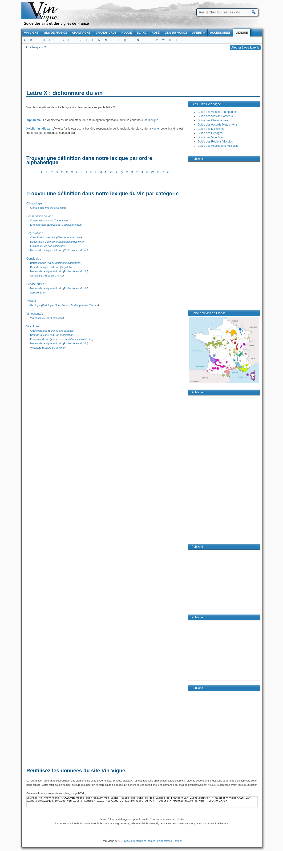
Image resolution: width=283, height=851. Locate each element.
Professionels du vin (75, 250)
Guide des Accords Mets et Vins (218, 124)
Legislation (67, 267)
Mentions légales (145, 840)
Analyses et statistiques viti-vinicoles (72, 339)
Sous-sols (67, 305)
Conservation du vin (38, 216)
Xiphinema (33, 120)
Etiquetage (54, 224)
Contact (177, 840)
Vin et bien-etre (54, 318)
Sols (57, 305)
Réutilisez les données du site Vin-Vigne (75, 771)
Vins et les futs (57, 245)
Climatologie (34, 203)
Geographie (81, 305)
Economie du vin (39, 339)
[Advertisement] (142, 70)
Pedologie (48, 305)
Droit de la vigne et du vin (44, 267)
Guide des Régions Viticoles (215, 141)
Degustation (37, 241)
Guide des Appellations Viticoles (218, 145)
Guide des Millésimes (211, 128)
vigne (154, 120)
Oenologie (32, 258)
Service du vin (35, 284)
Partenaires (163, 840)
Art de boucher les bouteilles (64, 262)
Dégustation (33, 233)
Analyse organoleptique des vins (64, 241)
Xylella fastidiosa (38, 128)
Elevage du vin (38, 245)
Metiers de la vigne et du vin (46, 250)
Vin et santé (33, 313)
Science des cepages (61, 330)
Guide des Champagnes (213, 120)
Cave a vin (61, 220)
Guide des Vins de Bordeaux (216, 116)
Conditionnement (71, 224)
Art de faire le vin (53, 275)
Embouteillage (38, 224)
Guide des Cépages (210, 133)
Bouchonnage (38, 262)
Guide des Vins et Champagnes (217, 112)
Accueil (129, 840)
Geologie (35, 305)
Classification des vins (43, 237)
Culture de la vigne (54, 347)
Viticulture (32, 326)
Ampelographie (38, 330)
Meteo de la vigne (56, 207)
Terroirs (31, 301)
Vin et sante (37, 318)
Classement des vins (69, 237)
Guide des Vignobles (211, 137)
